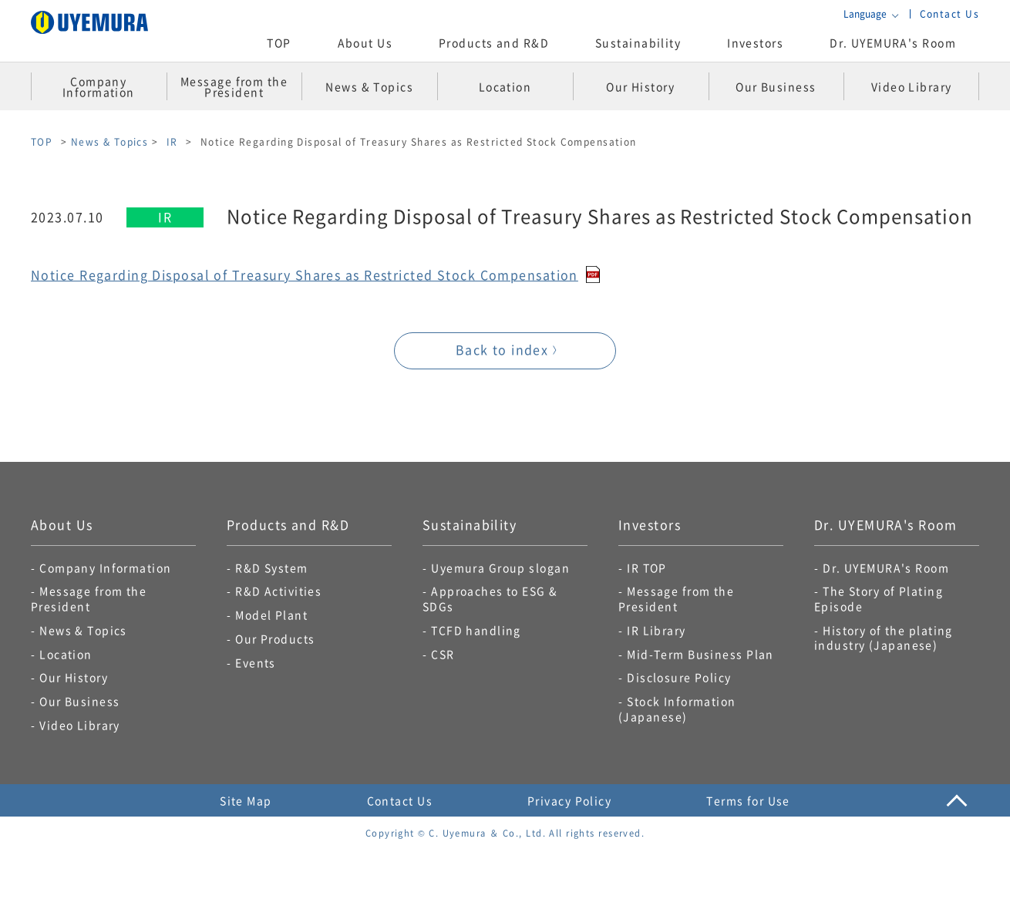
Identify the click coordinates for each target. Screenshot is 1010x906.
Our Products (275, 638)
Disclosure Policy (679, 677)
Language (865, 14)
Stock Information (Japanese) (677, 708)
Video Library (79, 725)
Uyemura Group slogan (500, 567)
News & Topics (110, 141)
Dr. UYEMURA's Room (893, 42)
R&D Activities (278, 590)
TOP (279, 42)
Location (66, 654)
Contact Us (949, 13)
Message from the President (88, 598)
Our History (73, 677)
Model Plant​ (271, 614)
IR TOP (647, 567)
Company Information (105, 567)
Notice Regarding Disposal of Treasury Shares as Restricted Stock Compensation (304, 274)
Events (255, 662)
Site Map (246, 800)
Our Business (79, 701)
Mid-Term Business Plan (700, 654)
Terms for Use (748, 800)
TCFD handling (476, 630)
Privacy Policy (569, 800)
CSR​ (442, 654)
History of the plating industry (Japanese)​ (883, 637)
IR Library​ (656, 630)
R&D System (271, 567)
